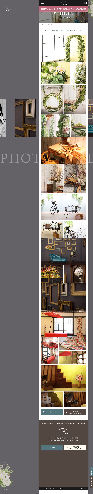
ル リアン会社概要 (46, 492)
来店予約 (91, 472)
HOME (42, 29)
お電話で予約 (91, 483)
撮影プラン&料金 (48, 427)
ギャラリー (82, 427)
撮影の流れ (60, 427)
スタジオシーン (71, 427)
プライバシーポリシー (59, 492)
